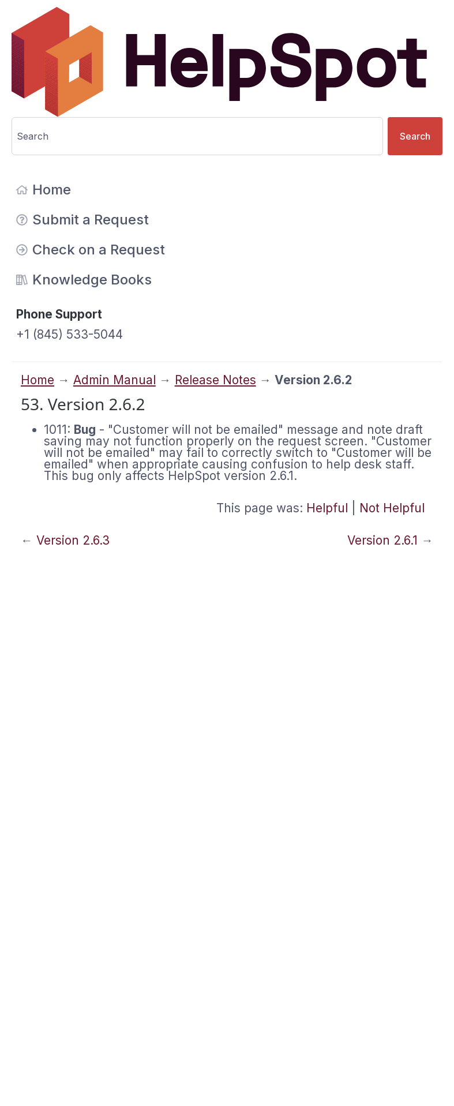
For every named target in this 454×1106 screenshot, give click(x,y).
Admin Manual (114, 380)
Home (43, 189)
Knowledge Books (84, 279)
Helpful (327, 508)
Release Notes (215, 380)
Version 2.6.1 (382, 540)
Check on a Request (90, 249)
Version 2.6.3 (73, 540)
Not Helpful (392, 508)
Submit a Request (82, 219)
